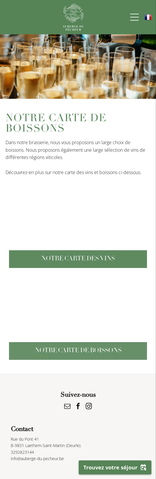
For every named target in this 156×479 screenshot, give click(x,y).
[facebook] (78, 407)
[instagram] (89, 407)
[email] (67, 407)
